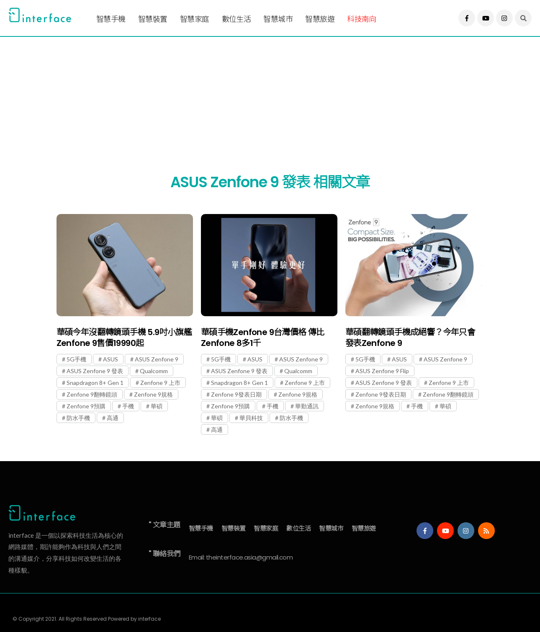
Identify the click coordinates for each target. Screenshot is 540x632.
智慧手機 (111, 19)
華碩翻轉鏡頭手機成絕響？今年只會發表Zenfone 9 (410, 337)
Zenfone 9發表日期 (236, 394)
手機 (128, 406)
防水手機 (78, 417)
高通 (112, 417)
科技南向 (361, 19)
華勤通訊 (307, 406)
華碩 (156, 406)
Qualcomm (154, 370)
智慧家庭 (194, 19)
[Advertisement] (259, 95)
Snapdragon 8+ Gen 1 (95, 382)
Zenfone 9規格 (153, 394)
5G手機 (76, 359)
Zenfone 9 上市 (160, 382)
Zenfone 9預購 (86, 406)
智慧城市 (278, 19)
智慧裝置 (152, 19)
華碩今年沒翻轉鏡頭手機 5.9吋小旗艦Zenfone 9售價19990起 (124, 337)
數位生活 (236, 19)
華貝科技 (251, 417)
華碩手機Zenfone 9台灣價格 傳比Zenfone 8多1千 (262, 337)
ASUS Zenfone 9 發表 (95, 370)
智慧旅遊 (319, 19)
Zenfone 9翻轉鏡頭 (92, 394)
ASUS (110, 359)
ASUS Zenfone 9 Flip (382, 370)
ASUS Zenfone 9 (156, 359)
